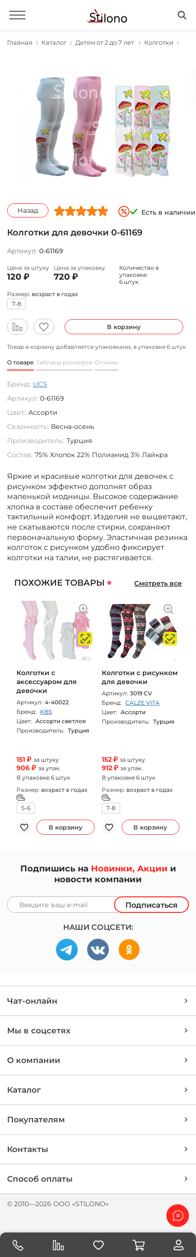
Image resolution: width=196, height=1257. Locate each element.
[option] (98, 127)
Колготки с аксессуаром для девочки (46, 682)
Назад (27, 210)
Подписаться (151, 905)
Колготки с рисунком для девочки (140, 677)
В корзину (124, 326)
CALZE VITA (142, 702)
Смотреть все (158, 583)
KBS (46, 711)
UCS (40, 384)
